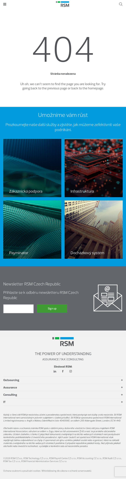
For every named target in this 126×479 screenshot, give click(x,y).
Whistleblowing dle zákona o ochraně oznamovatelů (66, 470)
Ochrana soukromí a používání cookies (22, 470)
